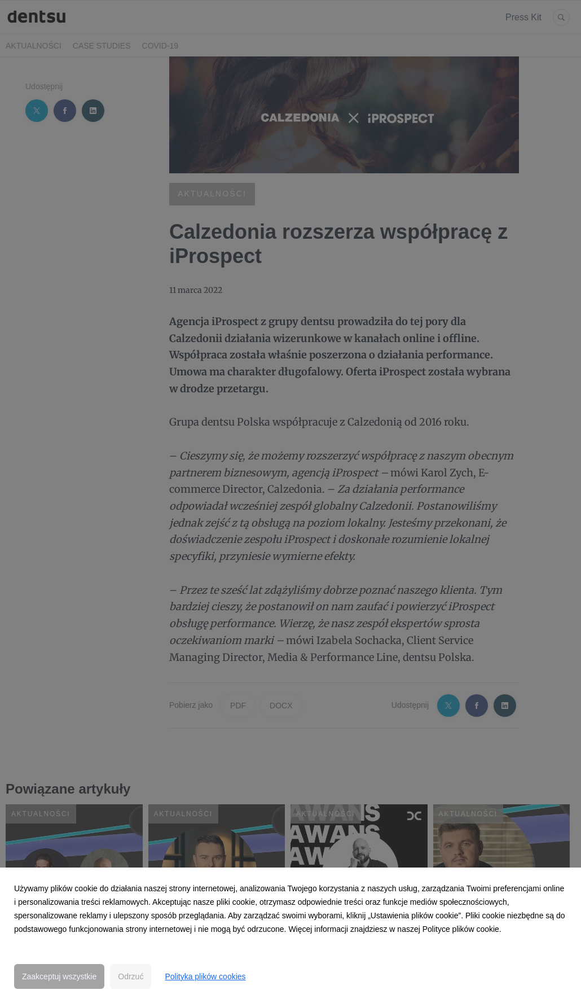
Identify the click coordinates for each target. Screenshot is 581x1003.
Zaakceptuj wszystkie (59, 976)
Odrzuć (130, 976)
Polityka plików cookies (205, 976)
